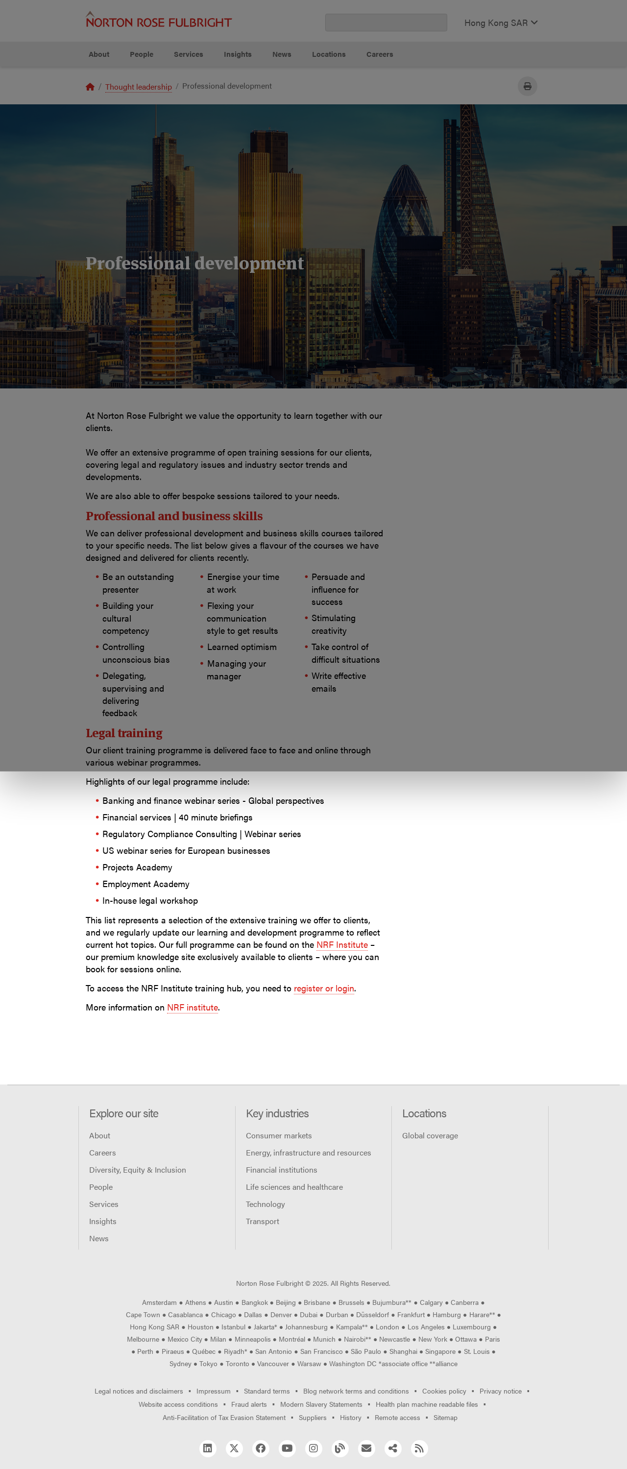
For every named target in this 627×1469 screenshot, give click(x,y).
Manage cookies (318, 103)
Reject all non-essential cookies (438, 103)
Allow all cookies (202, 103)
